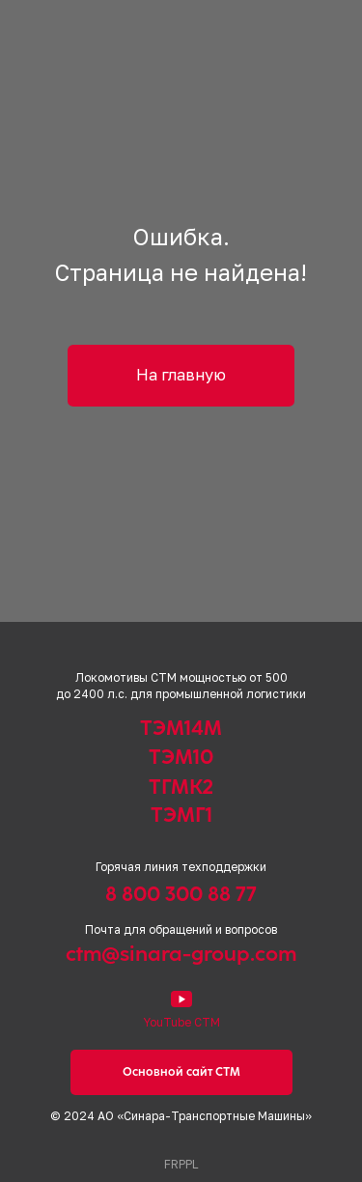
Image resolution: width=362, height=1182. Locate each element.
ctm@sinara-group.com (181, 954)
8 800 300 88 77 (181, 894)
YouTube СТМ (181, 1022)
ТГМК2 (181, 786)
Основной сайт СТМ (181, 1072)
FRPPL (181, 1164)
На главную (181, 374)
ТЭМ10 (181, 757)
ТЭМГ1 (181, 814)
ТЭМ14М (181, 728)
